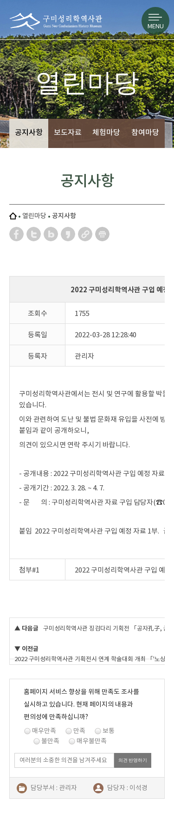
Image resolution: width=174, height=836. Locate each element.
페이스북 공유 (17, 234)
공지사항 (29, 132)
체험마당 (106, 132)
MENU (156, 26)
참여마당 (145, 132)
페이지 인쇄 (102, 234)
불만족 (50, 741)
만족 (79, 731)
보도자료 (68, 132)
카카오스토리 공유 (68, 234)
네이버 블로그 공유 (51, 234)
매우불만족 (92, 741)
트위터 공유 (34, 234)
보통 (109, 731)
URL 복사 (85, 234)
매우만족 (44, 731)
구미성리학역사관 (55, 26)
